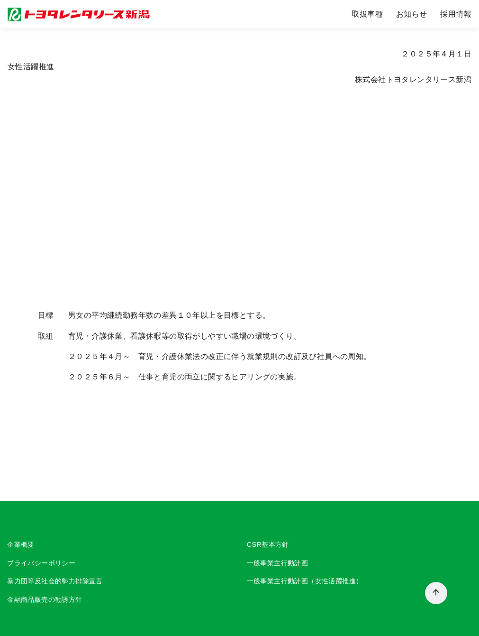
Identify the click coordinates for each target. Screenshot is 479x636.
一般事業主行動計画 (277, 563)
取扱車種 (367, 14)
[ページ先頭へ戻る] (436, 593)
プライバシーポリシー (41, 563)
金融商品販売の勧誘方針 (44, 600)
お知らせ (411, 14)
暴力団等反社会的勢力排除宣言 (55, 581)
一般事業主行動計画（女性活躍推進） (305, 581)
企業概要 (21, 544)
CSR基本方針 (268, 544)
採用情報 (455, 14)
